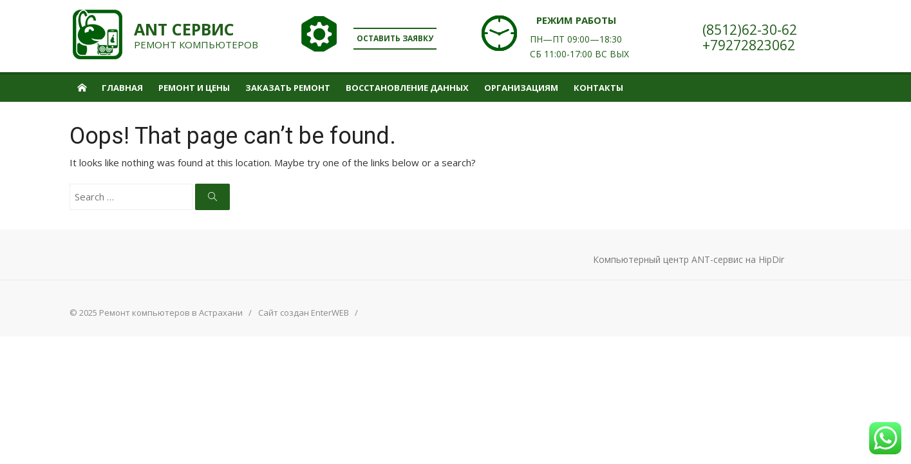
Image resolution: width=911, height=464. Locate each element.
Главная (122, 87)
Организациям (521, 87)
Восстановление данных (407, 87)
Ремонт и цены (194, 87)
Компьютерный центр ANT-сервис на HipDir (688, 259)
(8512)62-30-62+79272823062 (749, 37)
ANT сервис (184, 29)
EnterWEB (330, 312)
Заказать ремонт (287, 87)
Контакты (598, 87)
